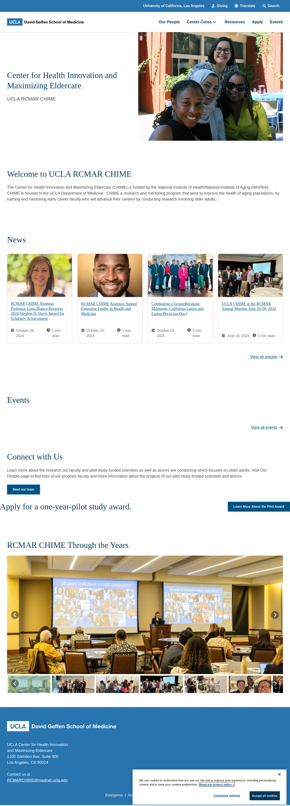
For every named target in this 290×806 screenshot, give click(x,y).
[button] (245, 6)
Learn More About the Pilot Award (256, 507)
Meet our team (24, 490)
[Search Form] (271, 6)
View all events (267, 427)
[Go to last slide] (15, 616)
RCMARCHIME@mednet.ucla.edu (37, 781)
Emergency (114, 796)
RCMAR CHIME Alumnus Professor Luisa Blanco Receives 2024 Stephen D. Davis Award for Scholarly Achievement (37, 311)
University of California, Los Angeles (173, 6)
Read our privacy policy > (217, 794)
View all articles (266, 356)
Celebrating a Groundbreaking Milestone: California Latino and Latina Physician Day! (177, 308)
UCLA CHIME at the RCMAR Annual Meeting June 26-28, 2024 (249, 306)
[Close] (279, 784)
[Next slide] (275, 616)
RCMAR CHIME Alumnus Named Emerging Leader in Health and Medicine (109, 309)
